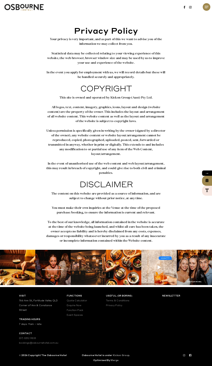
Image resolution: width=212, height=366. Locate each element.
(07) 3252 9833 (27, 338)
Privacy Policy (114, 305)
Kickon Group (121, 355)
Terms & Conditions (117, 301)
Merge (115, 360)
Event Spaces (75, 315)
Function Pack (75, 310)
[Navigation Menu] (206, 7)
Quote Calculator (77, 301)
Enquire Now (74, 305)
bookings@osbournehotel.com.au (38, 343)
